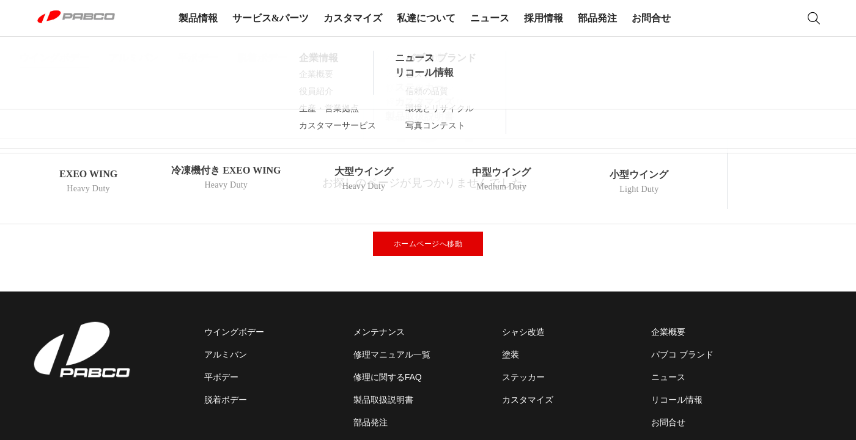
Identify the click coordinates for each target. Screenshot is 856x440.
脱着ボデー (225, 400)
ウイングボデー (234, 332)
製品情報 (198, 18)
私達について (426, 18)
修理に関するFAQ (387, 377)
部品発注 (597, 18)
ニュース (489, 18)
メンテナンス (379, 332)
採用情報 (543, 18)
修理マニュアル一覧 (391, 354)
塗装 (510, 354)
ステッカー (523, 377)
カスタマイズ (352, 18)
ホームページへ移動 (428, 244)
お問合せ (651, 18)
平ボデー (221, 377)
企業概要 (668, 332)
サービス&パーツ (270, 18)
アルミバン (225, 354)
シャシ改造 (523, 332)
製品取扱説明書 (383, 400)
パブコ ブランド (682, 354)
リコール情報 (677, 400)
